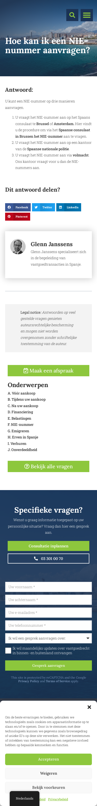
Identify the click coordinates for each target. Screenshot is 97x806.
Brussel (43, 123)
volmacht (81, 155)
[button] (89, 707)
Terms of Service (72, 681)
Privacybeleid (58, 799)
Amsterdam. (64, 123)
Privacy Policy (43, 681)
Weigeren (48, 773)
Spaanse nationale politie (47, 148)
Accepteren (48, 759)
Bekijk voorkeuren (48, 787)
